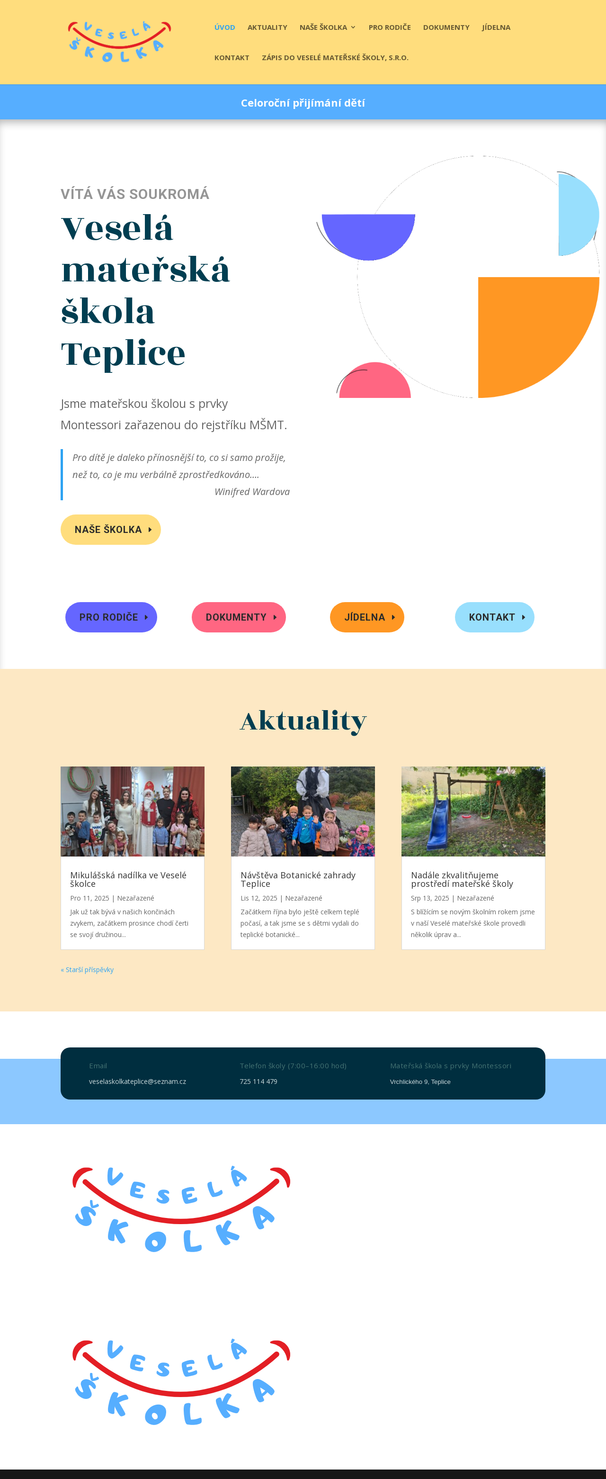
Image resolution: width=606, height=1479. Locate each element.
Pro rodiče (390, 28)
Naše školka (323, 28)
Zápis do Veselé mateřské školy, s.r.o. (335, 58)
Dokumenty (446, 28)
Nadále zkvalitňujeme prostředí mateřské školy (462, 879)
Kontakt (232, 58)
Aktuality (267, 28)
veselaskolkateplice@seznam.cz (137, 1081)
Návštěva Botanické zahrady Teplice (298, 879)
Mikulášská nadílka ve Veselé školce (128, 879)
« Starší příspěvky (87, 969)
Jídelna (496, 28)
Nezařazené (135, 897)
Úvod (224, 28)
